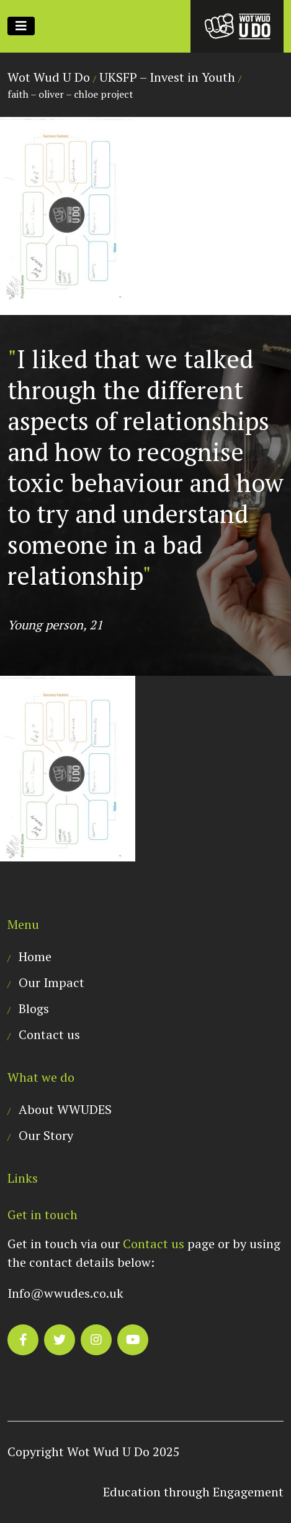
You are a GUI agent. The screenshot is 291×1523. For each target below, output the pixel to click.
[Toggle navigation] (21, 26)
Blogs (34, 1008)
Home (35, 956)
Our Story (46, 1135)
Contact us (49, 1034)
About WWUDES (65, 1109)
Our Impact (51, 982)
